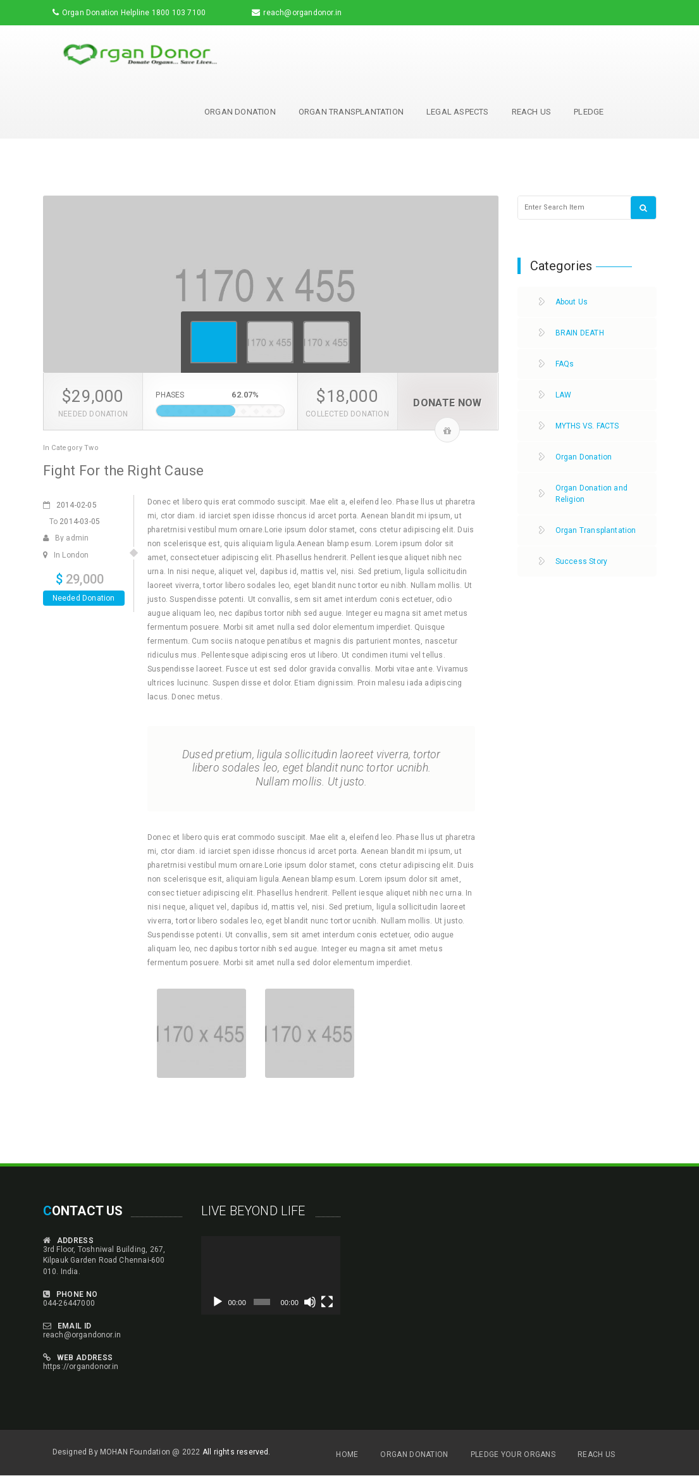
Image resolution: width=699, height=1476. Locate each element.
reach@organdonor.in (302, 12)
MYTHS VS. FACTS (587, 426)
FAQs (564, 364)
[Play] (217, 1302)
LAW (563, 395)
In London (66, 555)
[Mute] (310, 1302)
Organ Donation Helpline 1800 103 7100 (134, 12)
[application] (270, 1275)
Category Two (75, 448)
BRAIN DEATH (579, 332)
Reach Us (532, 111)
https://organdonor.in (81, 1366)
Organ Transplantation (351, 111)
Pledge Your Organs (513, 1454)
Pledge (588, 111)
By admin (66, 538)
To (75, 521)
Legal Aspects (457, 111)
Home (347, 1454)
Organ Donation (240, 111)
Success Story (581, 561)
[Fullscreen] (327, 1302)
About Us (571, 301)
